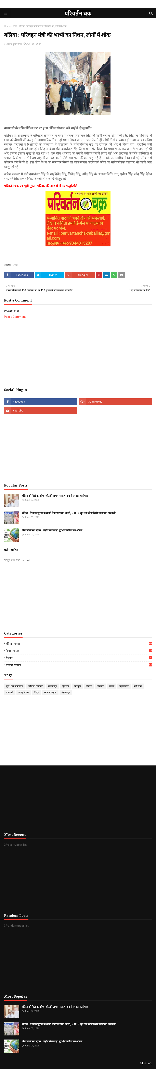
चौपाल (89, 686)
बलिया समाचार (79, 644)
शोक (15, 26)
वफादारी (9, 692)
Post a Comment (15, 316)
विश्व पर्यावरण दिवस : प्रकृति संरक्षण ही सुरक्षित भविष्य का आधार (52, 530)
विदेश (36, 692)
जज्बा (111, 686)
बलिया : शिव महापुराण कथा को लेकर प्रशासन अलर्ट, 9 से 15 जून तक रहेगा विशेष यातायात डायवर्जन (69, 513)
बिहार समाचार (79, 650)
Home (7, 26)
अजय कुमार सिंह (14, 44)
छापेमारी (100, 686)
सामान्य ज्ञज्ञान (50, 692)
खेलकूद (77, 686)
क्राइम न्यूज (52, 686)
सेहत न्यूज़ (66, 692)
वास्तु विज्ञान (23, 692)
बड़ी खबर (138, 686)
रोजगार (79, 658)
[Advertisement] (78, 353)
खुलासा (65, 686)
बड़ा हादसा (124, 686)
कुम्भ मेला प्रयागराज (14, 686)
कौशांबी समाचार (35, 686)
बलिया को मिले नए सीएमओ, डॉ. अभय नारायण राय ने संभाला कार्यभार (55, 495)
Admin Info (146, 1063)
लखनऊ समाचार (79, 665)
